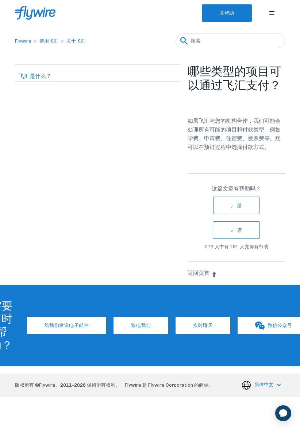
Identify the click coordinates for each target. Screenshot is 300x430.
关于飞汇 (75, 41)
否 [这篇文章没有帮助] (239, 230)
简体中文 (264, 384)
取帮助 (226, 13)
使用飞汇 (48, 41)
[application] (283, 413)
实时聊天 (203, 325)
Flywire (23, 41)
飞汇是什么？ (35, 76)
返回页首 (202, 273)
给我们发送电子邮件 (67, 325)
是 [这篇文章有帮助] (239, 205)
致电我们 (141, 325)
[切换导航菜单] (272, 13)
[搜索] (230, 40)
